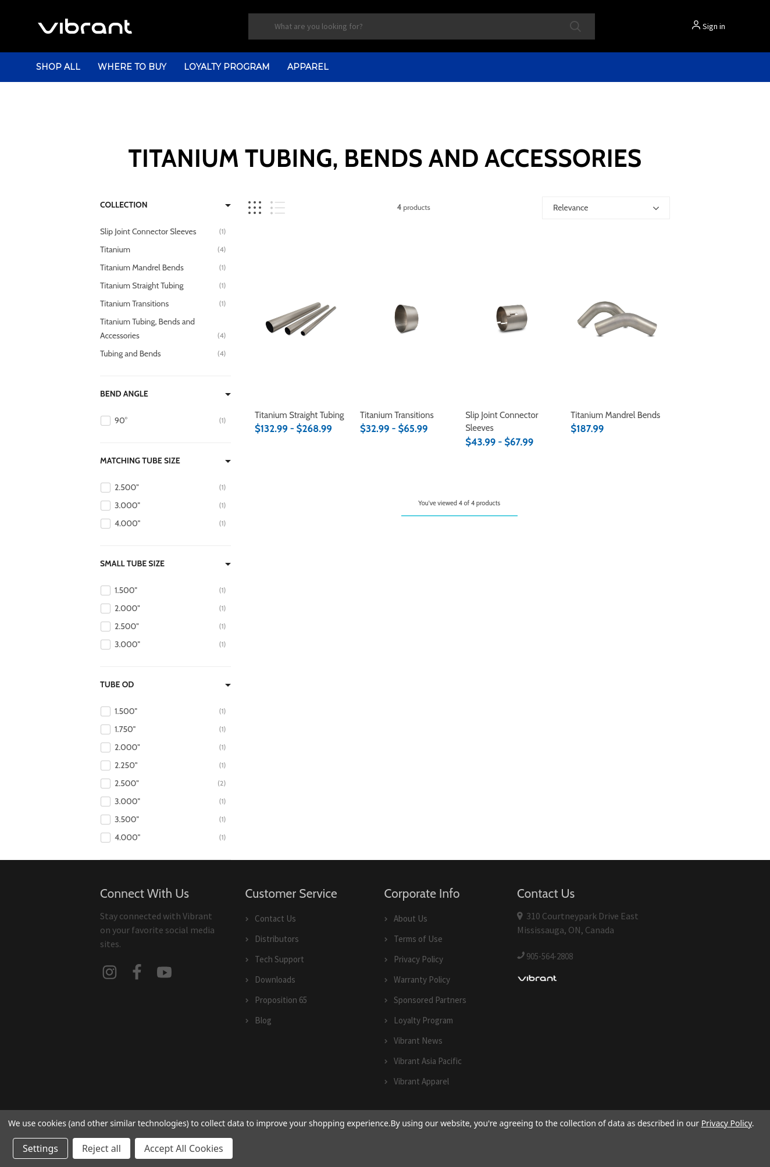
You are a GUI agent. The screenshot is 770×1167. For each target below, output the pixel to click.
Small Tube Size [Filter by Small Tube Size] (132, 563)
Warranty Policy (422, 979)
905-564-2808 (549, 956)
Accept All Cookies (183, 1148)
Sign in (714, 26)
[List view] (277, 208)
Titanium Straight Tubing (299, 415)
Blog (263, 1020)
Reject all (101, 1148)
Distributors (277, 938)
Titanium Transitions (397, 415)
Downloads (275, 979)
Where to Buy (132, 67)
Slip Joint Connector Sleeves (501, 422)
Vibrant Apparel (421, 1081)
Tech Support (279, 959)
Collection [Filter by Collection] (124, 204)
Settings (40, 1148)
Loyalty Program (227, 67)
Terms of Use (418, 938)
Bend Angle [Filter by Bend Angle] (124, 393)
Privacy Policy (418, 959)
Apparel (308, 67)
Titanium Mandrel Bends (615, 415)
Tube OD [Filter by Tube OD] (117, 684)
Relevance (570, 207)
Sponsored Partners (430, 999)
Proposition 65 (281, 999)
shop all (58, 67)
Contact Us (275, 918)
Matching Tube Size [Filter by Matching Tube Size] (140, 460)
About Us (410, 918)
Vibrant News (418, 1040)
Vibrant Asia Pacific (428, 1060)
